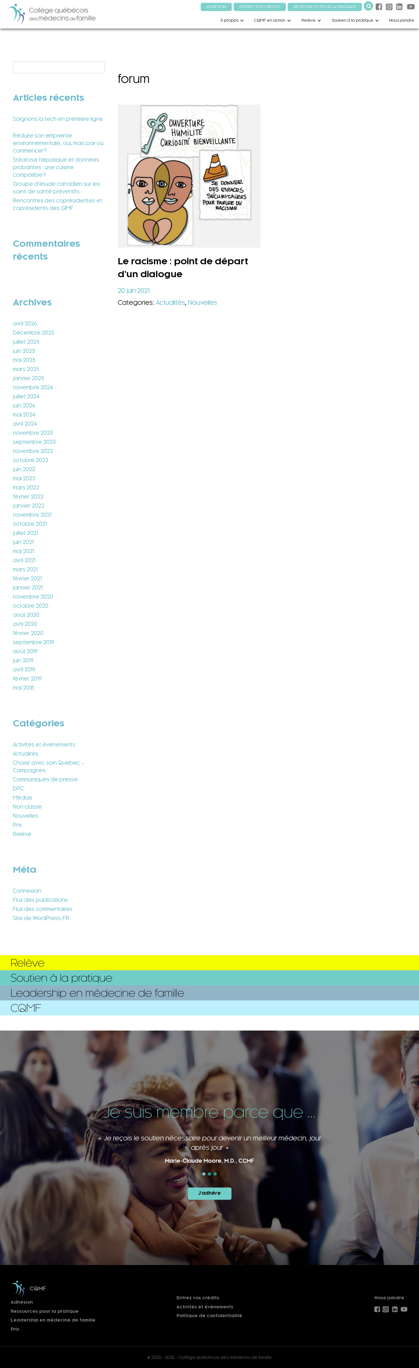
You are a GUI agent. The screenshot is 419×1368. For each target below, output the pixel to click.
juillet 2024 (26, 396)
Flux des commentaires (43, 909)
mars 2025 (26, 369)
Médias (22, 797)
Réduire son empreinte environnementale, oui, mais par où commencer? (58, 143)
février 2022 (28, 496)
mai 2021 (23, 551)
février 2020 (28, 633)
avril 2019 (24, 669)
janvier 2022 (28, 506)
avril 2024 (25, 424)
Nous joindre (389, 1297)
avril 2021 (24, 560)
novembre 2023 (33, 433)
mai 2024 (24, 414)
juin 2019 (23, 660)
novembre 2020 (33, 597)
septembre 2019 (33, 642)
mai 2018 (23, 688)
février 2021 (27, 578)
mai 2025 (24, 360)
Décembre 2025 (33, 333)
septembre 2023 (34, 442)
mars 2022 (26, 487)
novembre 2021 (32, 515)
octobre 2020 (30, 606)
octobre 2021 (30, 524)
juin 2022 (24, 469)
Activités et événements (44, 744)
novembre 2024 (33, 387)
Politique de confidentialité (209, 1315)
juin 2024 (24, 405)
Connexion (27, 891)
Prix (17, 825)
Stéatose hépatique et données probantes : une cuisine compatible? (56, 167)
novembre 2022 (33, 451)
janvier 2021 (28, 587)
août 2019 (25, 651)
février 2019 (27, 678)
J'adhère (210, 1193)
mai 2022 (24, 478)
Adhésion (22, 1302)
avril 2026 (25, 323)
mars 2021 (25, 569)
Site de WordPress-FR (41, 918)
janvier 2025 (28, 378)
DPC (18, 788)
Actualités (25, 754)
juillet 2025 (26, 342)
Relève (22, 834)
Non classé (27, 807)
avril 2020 (25, 624)
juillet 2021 (25, 533)
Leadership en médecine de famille (53, 1320)
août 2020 (26, 615)
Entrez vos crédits (198, 1297)
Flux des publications (40, 900)
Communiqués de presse (45, 779)
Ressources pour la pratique (45, 1311)
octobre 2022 (30, 460)
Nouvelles (25, 816)
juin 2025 (24, 351)
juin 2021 (23, 542)
